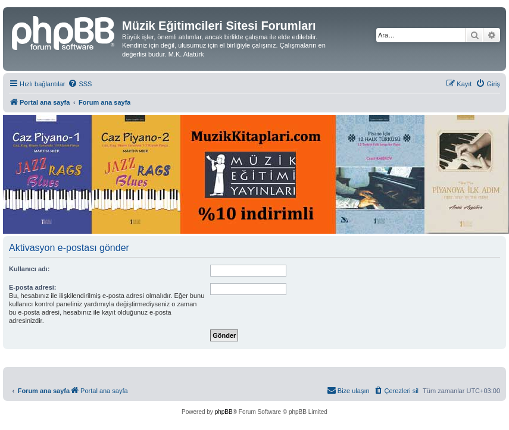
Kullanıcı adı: (29, 268)
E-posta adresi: (32, 287)
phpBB (224, 412)
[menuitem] (80, 84)
